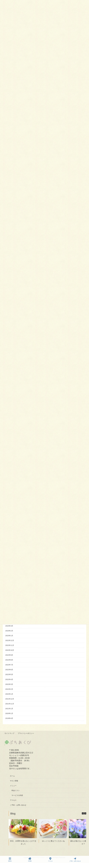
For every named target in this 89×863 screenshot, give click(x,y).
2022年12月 (9, 640)
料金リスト (16, 790)
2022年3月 (9, 684)
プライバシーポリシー (26, 733)
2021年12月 (9, 699)
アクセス (13, 800)
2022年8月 (9, 660)
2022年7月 (9, 665)
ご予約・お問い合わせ (18, 805)
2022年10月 (9, 650)
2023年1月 (9, 636)
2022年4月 (9, 679)
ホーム (12, 776)
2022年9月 (9, 655)
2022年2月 (9, 689)
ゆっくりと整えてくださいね (53, 841)
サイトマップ (9, 733)
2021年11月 (9, 704)
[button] (85, 813)
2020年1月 (9, 713)
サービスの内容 (17, 795)
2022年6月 (9, 670)
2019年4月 (9, 718)
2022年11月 (9, 645)
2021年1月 (9, 709)
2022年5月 (9, 674)
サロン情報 (14, 781)
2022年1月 (9, 694)
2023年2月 (9, 631)
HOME (30, 859)
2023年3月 (9, 626)
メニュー (13, 785)
